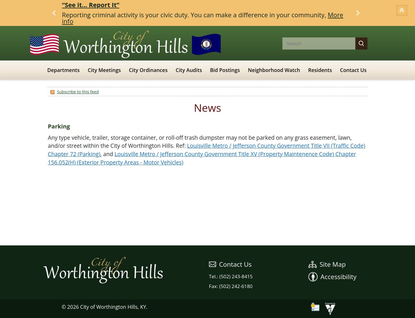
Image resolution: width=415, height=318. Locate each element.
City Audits (189, 70)
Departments (63, 70)
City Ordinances (148, 70)
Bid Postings (225, 70)
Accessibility (332, 276)
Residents (320, 70)
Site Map (327, 264)
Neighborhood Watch (274, 70)
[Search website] (314, 43)
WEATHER (207, 223)
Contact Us (353, 70)
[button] (402, 11)
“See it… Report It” (90, 5)
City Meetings (104, 70)
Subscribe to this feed (78, 91)
